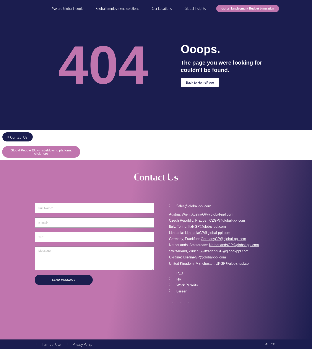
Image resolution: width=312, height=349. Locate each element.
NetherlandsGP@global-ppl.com (234, 245)
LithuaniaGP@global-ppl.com (207, 233)
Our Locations (162, 8)
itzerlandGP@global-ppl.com (224, 251)
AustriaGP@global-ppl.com (212, 214)
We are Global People (67, 8)
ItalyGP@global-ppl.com (207, 226)
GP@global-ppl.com (210, 257)
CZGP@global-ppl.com (227, 220)
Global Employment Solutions (117, 8)
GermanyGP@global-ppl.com (223, 239)
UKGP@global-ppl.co (232, 263)
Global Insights (195, 8)
